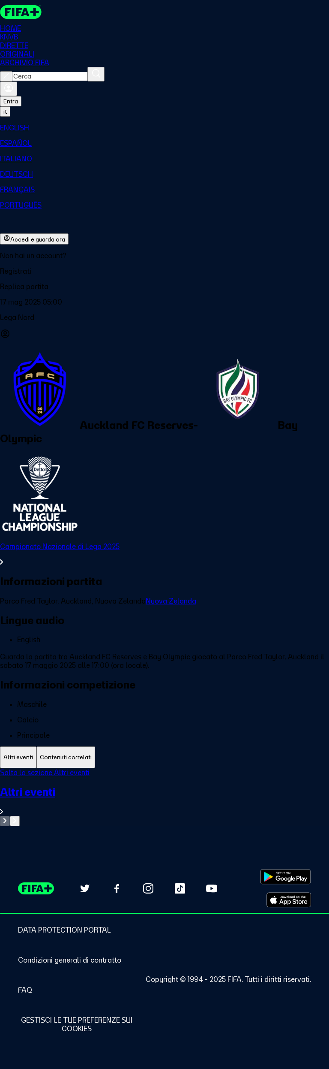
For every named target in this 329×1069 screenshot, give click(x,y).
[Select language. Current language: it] (5, 111)
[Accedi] (8, 89)
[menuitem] (164, 128)
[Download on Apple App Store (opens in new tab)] (288, 900)
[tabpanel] (164, 797)
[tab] (18, 757)
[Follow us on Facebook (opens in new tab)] (116, 888)
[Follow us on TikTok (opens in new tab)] (179, 888)
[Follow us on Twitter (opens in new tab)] (84, 888)
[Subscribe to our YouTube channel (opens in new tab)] (211, 888)
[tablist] (164, 757)
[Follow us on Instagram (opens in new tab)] (148, 888)
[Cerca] (96, 74)
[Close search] (6, 76)
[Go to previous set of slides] (5, 821)
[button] (164, 271)
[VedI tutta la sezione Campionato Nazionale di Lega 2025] (164, 554)
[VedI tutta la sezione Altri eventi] (164, 800)
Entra (10, 101)
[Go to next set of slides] (15, 821)
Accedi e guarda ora (34, 239)
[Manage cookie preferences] (76, 1024)
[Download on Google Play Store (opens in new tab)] (285, 876)
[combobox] (49, 76)
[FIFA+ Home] (21, 12)
